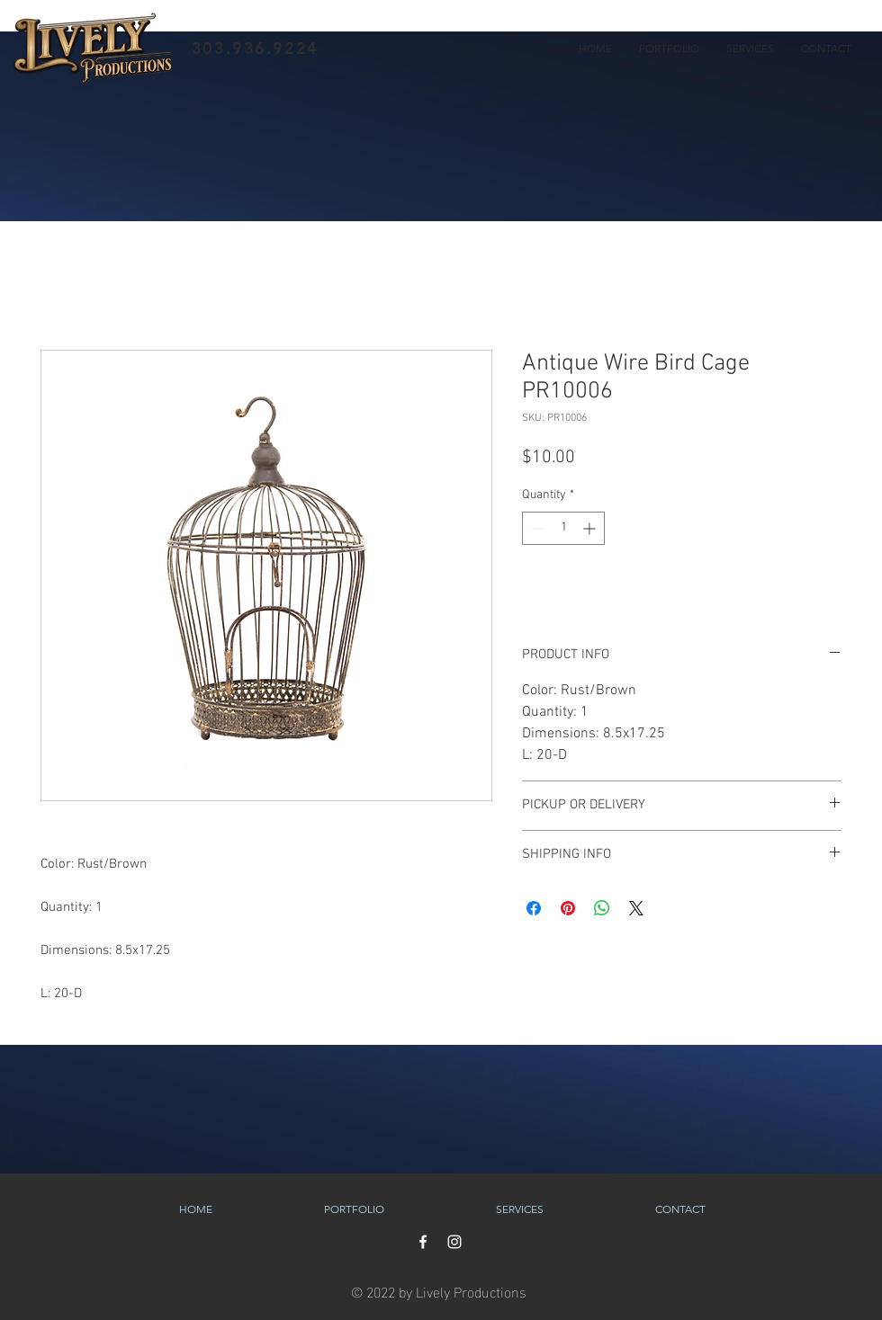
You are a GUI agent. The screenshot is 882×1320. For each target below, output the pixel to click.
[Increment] (591, 528)
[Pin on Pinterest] (568, 908)
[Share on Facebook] (533, 908)
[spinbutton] (563, 528)
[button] (669, 48)
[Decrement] (536, 528)
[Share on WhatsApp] (602, 908)
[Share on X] (636, 908)
